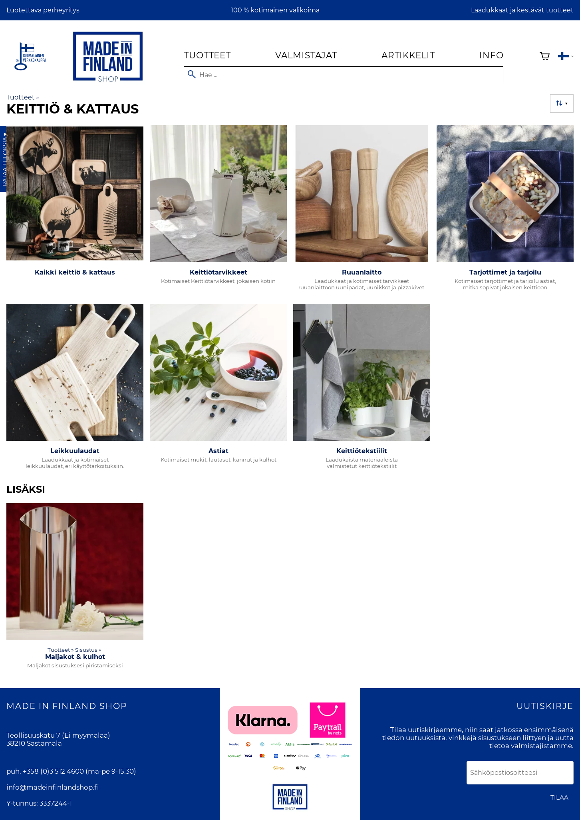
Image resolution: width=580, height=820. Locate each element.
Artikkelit (408, 55)
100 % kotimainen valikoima (275, 10)
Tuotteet (207, 55)
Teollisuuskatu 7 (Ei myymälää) (58, 735)
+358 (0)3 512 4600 (53, 771)
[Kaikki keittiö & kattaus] (74, 211)
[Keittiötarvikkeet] (218, 211)
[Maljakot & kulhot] (74, 589)
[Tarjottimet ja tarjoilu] (505, 211)
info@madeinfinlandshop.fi (52, 787)
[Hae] (343, 74)
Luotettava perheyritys (42, 10)
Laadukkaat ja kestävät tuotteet (522, 10)
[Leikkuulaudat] (74, 390)
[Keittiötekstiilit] (361, 390)
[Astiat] (218, 390)
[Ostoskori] (545, 57)
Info (491, 55)
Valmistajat (306, 55)
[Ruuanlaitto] (361, 211)
